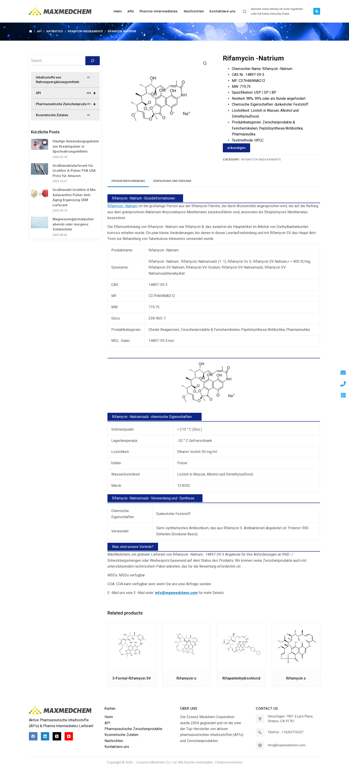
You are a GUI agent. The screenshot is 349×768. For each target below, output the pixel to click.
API (68, 93)
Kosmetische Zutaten (63, 115)
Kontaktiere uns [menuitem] (222, 11)
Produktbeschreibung (128, 181)
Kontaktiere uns (117, 747)
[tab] (128, 181)
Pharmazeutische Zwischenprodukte (68, 104)
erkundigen (236, 148)
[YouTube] (69, 736)
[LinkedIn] (45, 736)
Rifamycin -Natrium (122, 206)
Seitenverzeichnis (229, 762)
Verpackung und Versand (172, 181)
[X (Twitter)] (57, 736)
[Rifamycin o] (186, 646)
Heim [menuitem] (118, 11)
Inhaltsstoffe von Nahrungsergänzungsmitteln (63, 79)
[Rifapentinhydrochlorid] (241, 646)
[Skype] (316, 11)
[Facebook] (33, 736)
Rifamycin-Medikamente (261, 159)
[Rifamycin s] (296, 646)
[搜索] (92, 60)
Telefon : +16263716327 (285, 732)
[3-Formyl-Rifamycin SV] (131, 646)
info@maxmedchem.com (286, 745)
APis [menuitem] (130, 11)
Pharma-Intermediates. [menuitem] (159, 11)
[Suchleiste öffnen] (244, 11)
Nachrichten (114, 741)
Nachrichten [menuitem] (194, 11)
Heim (109, 717)
